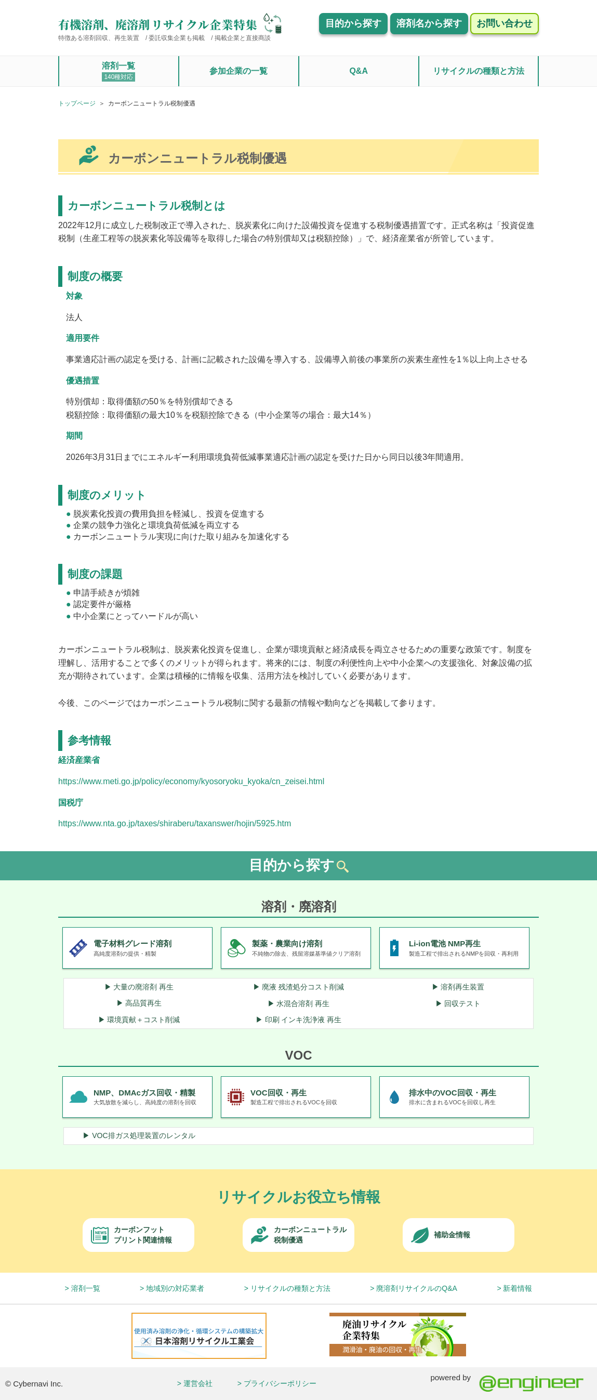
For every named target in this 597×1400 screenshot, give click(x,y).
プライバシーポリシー (280, 1383)
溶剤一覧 (118, 71)
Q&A (358, 71)
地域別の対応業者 (175, 1288)
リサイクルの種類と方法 (478, 71)
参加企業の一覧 (238, 71)
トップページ (77, 103)
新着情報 (517, 1288)
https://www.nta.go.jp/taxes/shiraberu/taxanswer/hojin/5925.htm (174, 823)
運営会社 (198, 1383)
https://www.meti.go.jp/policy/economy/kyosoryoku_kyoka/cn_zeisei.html (191, 781)
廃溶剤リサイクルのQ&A (416, 1288)
